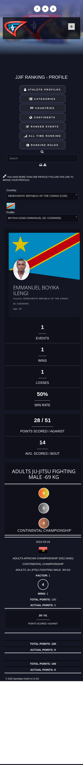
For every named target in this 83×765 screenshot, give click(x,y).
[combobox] (42, 197)
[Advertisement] (41, 722)
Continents (42, 117)
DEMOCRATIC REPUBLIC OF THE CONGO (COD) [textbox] (37, 195)
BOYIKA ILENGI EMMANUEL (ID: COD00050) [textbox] (34, 218)
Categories (42, 99)
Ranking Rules (42, 145)
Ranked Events (42, 126)
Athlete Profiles (42, 89)
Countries (42, 108)
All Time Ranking (42, 136)
